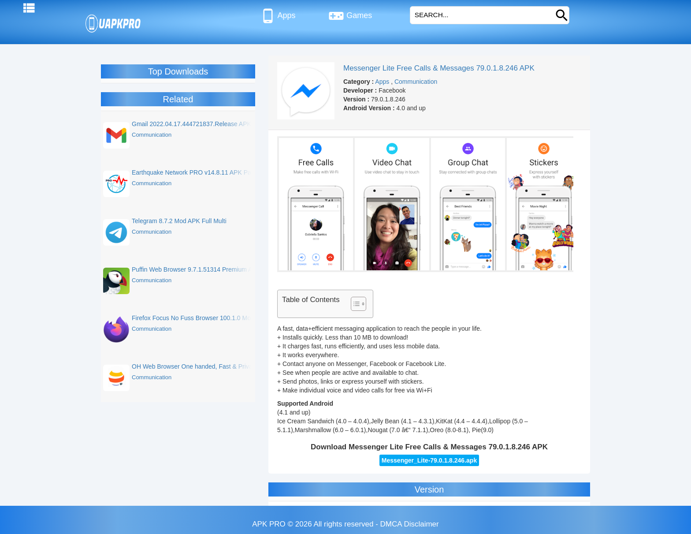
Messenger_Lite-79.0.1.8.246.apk (429, 460)
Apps (278, 16)
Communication (415, 81)
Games (350, 16)
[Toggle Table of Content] (354, 304)
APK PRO (269, 524)
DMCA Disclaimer (409, 524)
